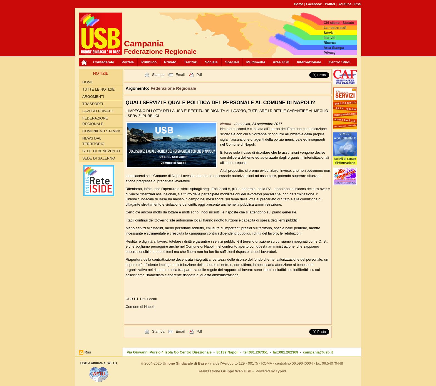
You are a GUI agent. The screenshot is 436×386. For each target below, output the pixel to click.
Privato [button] (170, 62)
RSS (357, 4)
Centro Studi (339, 62)
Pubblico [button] (149, 62)
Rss (88, 352)
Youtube (344, 4)
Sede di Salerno (98, 158)
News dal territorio (93, 141)
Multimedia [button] (255, 62)
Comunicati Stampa (101, 131)
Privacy (330, 53)
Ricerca (330, 43)
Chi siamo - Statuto (339, 23)
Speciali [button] (232, 62)
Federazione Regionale (95, 121)
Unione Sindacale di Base (185, 363)
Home (298, 4)
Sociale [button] (211, 62)
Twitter (330, 4)
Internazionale (309, 62)
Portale (128, 62)
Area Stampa (334, 48)
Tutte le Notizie (98, 89)
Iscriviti (329, 38)
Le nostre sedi (335, 28)
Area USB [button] (281, 62)
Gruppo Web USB (236, 371)
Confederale (103, 62)
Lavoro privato (97, 111)
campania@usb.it (318, 352)
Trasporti (92, 104)
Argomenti (93, 96)
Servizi (329, 33)
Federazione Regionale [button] (173, 88)
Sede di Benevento (101, 151)
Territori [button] (190, 62)
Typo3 (281, 371)
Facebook (314, 4)
